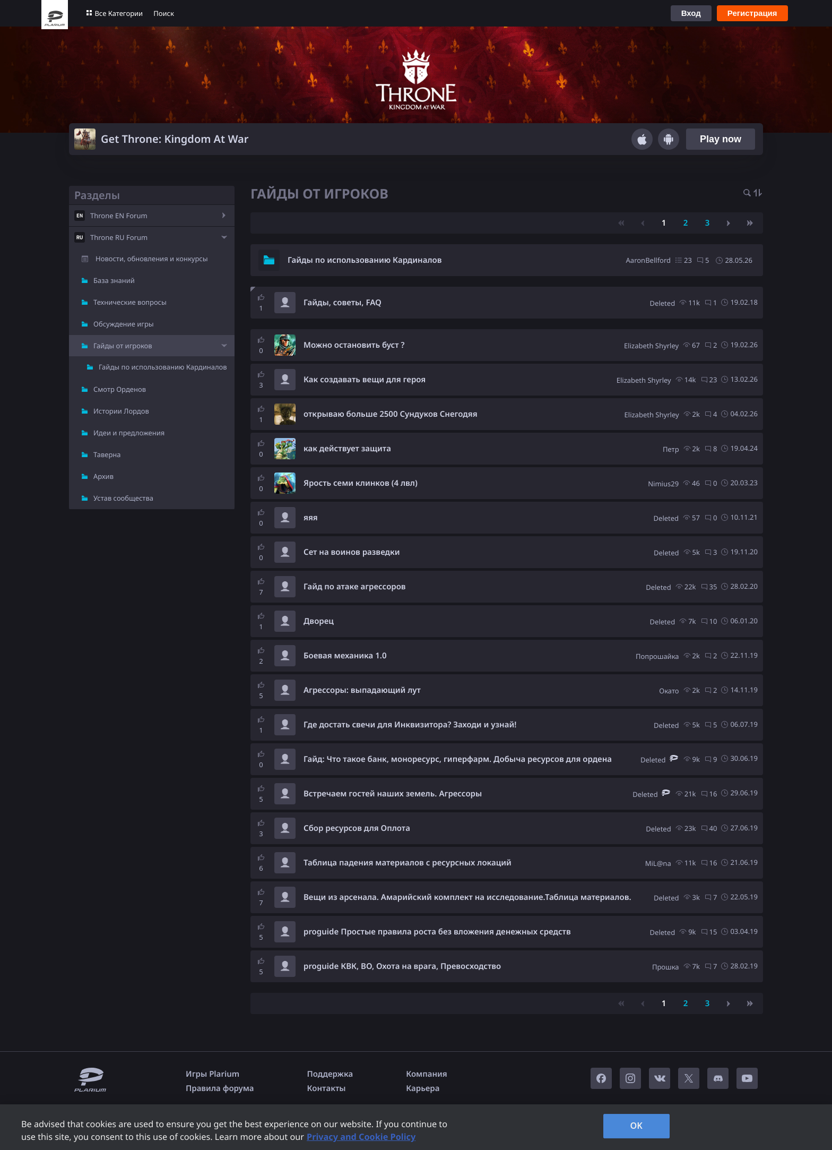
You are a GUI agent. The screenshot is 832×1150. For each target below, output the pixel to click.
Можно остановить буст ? (354, 345)
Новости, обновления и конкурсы (152, 258)
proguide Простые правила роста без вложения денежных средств (437, 931)
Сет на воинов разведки (352, 552)
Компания (426, 1074)
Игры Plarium (212, 1074)
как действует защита (347, 448)
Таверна (107, 454)
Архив (103, 476)
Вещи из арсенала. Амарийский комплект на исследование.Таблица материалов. (467, 897)
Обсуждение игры (123, 324)
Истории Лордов (121, 411)
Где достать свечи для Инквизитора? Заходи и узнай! (410, 724)
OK (636, 1125)
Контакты (326, 1088)
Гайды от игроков (122, 345)
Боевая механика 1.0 (345, 655)
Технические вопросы (130, 302)
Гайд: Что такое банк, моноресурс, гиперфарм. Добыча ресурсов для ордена (458, 759)
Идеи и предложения (128, 432)
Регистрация (752, 13)
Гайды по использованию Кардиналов (163, 367)
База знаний (114, 280)
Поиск (163, 13)
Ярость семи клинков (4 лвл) (361, 483)
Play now (720, 139)
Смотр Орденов (119, 389)
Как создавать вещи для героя (365, 379)
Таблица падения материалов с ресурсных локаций (408, 862)
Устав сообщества (123, 498)
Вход (691, 13)
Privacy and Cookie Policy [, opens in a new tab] (361, 1137)
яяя (311, 517)
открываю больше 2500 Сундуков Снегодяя (391, 414)
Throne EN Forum (119, 215)
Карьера (422, 1088)
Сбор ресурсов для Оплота (357, 828)
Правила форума (220, 1088)
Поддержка (330, 1074)
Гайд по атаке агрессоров (355, 586)
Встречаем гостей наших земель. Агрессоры (393, 793)
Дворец (319, 621)
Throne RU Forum (119, 237)
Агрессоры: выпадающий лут (362, 690)
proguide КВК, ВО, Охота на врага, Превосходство (402, 966)
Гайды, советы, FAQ (343, 302)
